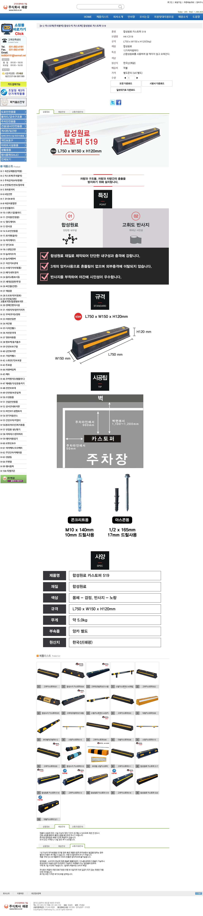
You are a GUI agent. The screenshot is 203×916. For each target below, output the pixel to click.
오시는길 (144, 16)
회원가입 (178, 2)
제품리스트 (102, 16)
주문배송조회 (189, 2)
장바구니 (199, 2)
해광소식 (183, 16)
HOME (88, 16)
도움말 (196, 16)
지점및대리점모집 (164, 16)
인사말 (131, 16)
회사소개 (118, 16)
